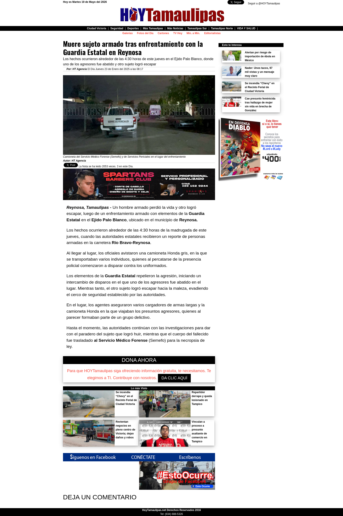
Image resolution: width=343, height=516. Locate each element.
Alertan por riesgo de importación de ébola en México (260, 56)
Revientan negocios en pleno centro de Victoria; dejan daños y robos (125, 429)
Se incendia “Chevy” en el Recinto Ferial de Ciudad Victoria (259, 87)
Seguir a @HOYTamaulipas (264, 3)
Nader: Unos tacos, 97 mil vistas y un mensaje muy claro (259, 71)
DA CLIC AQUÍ (174, 378)
